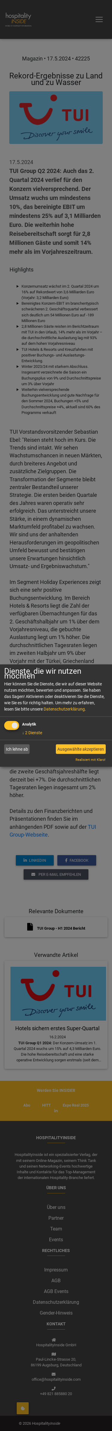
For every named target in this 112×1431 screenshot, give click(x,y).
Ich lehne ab (17, 749)
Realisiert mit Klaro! (90, 760)
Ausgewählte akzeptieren (80, 749)
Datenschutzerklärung (64, 709)
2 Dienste (32, 732)
